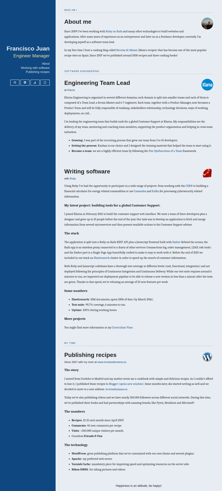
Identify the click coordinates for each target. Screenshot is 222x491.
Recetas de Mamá (126, 50)
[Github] (14, 83)
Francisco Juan (28, 48)
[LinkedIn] (25, 83)
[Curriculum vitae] (45, 83)
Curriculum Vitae (122, 327)
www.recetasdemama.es (111, 362)
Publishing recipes (38, 71)
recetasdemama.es (116, 389)
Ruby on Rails (114, 31)
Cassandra (140, 191)
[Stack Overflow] (35, 83)
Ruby (73, 178)
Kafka (155, 191)
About (46, 63)
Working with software (35, 67)
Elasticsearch (102, 258)
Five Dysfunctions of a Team (165, 151)
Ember (176, 242)
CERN (189, 186)
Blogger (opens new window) (126, 384)
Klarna (71, 90)
